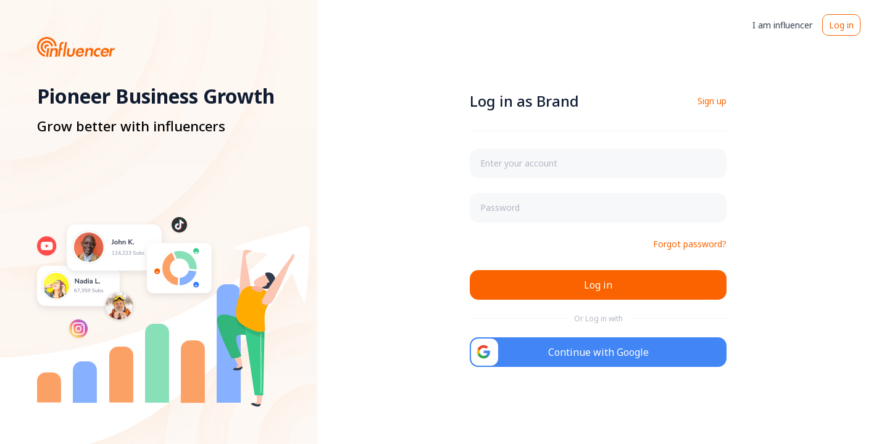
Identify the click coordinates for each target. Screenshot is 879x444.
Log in (841, 25)
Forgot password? (690, 244)
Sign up (712, 101)
